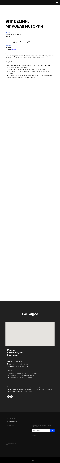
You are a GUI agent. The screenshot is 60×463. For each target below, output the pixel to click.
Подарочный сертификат (11, 421)
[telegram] (8, 396)
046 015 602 (13, 378)
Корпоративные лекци (10, 428)
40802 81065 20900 (14, 375)
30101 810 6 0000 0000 (25, 378)
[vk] (11, 396)
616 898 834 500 (14, 373)
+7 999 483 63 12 (19, 362)
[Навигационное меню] (57, 2)
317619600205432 (32, 373)
